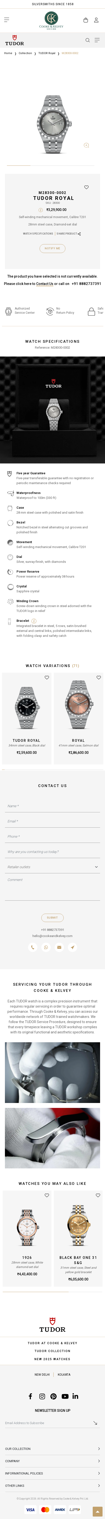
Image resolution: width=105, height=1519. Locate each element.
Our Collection (17, 1449)
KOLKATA (64, 1374)
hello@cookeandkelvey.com (52, 936)
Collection (25, 53)
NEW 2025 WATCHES (52, 1359)
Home (8, 53)
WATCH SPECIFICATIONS (38, 233)
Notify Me (52, 248)
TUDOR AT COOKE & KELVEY (52, 1343)
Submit (52, 917)
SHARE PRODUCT (68, 234)
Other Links (14, 1486)
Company (12, 1461)
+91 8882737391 (86, 284)
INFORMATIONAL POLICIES (24, 1473)
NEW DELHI (42, 1374)
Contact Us (44, 284)
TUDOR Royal (46, 53)
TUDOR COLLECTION (53, 1351)
